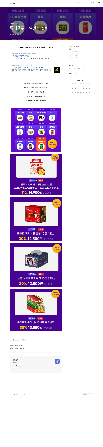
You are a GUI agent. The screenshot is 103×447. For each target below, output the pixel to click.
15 (81, 90)
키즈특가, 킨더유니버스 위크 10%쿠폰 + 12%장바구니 (29, 68)
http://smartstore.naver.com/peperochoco (24, 53)
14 (78, 90)
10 (86, 88)
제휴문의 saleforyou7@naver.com (77, 68)
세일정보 (15, 408)
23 (83, 92)
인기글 (75, 73)
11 (89, 88)
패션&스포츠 (75, 53)
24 (86, 92)
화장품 (73, 57)
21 (78, 92)
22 (81, 92)
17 (86, 90)
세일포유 (12, 3)
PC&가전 (74, 55)
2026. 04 (80, 81)
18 (89, 90)
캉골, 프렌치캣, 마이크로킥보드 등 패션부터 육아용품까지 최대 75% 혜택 (31, 71)
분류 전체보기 (74, 46)
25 (89, 92)
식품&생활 (74, 51)
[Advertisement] (36, 87)
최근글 (70, 73)
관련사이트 (85, 440)
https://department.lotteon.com (21, 65)
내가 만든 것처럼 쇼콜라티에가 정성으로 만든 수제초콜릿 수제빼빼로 (30, 58)
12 (72, 90)
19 (72, 92)
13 (75, 90)
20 (75, 92)
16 (83, 90)
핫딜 (72, 49)
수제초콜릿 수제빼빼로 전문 (20, 56)
